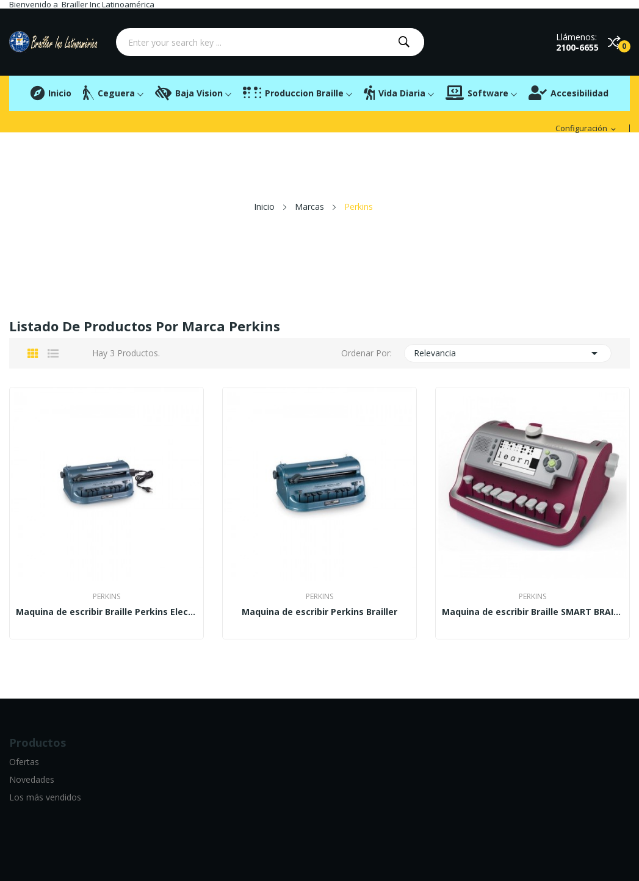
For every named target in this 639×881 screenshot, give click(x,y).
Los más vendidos (45, 797)
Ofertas (24, 762)
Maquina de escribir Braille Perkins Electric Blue (106, 611)
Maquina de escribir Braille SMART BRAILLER (532, 611)
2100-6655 (577, 47)
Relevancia (508, 353)
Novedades (31, 779)
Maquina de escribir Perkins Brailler (319, 611)
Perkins (106, 596)
